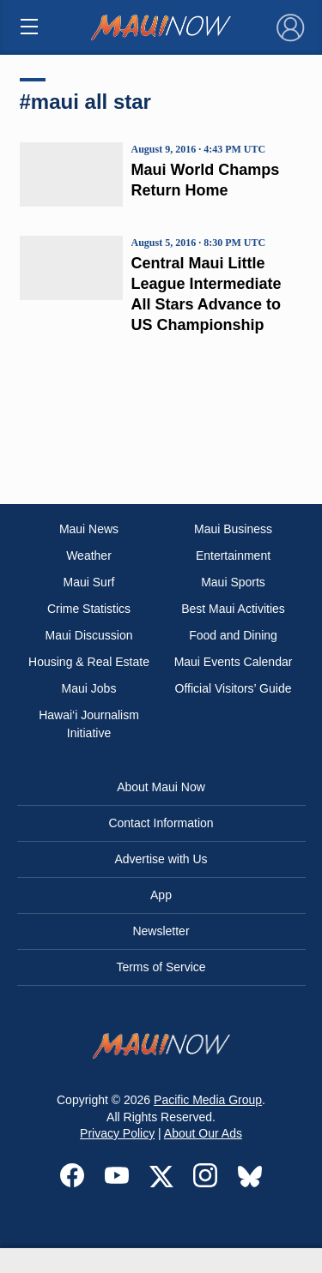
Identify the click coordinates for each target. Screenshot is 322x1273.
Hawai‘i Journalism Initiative (89, 724)
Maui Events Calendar (233, 662)
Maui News (88, 529)
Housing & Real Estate (88, 662)
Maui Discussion (89, 635)
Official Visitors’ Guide (233, 688)
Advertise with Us (160, 859)
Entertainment (233, 555)
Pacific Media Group (208, 1100)
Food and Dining (233, 635)
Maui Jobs (89, 688)
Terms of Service (160, 967)
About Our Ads (203, 1133)
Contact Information (160, 823)
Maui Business (233, 529)
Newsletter (160, 931)
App (161, 895)
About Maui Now (161, 787)
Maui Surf (89, 582)
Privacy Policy (117, 1133)
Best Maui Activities (233, 608)
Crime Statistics (89, 608)
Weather (89, 555)
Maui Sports (233, 582)
